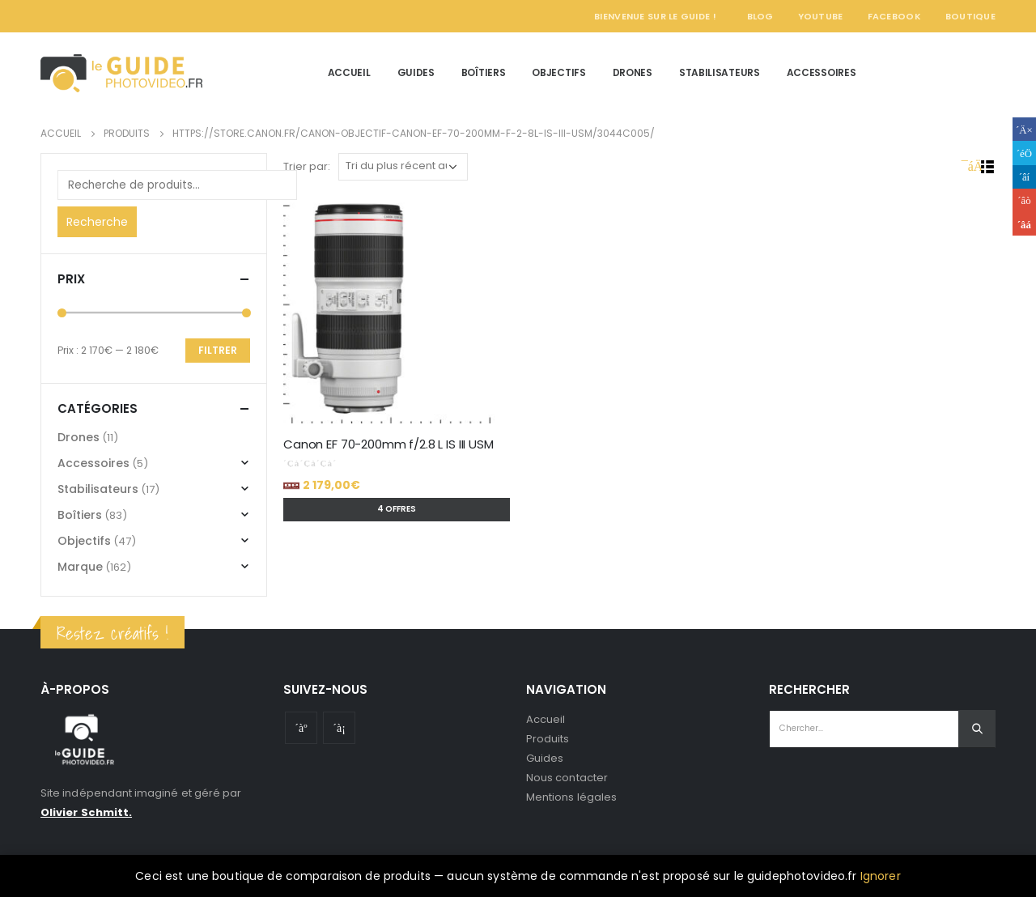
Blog (760, 16)
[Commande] (403, 167)
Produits (548, 738)
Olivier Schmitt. (86, 812)
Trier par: (306, 166)
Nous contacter (567, 777)
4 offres (396, 509)
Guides (416, 72)
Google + (1024, 200)
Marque (80, 567)
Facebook (894, 16)
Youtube (301, 728)
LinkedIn (1024, 177)
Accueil (349, 72)
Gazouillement (1024, 152)
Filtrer (217, 350)
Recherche (97, 222)
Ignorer (880, 876)
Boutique (970, 16)
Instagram (339, 728)
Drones (632, 72)
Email (1024, 224)
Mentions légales (571, 797)
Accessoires (821, 72)
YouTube (820, 16)
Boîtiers (483, 72)
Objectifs (558, 72)
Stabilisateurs (719, 72)
